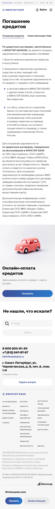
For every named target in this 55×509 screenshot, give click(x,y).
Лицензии (24, 441)
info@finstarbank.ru (13, 356)
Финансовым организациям (9, 412)
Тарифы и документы (25, 416)
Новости (24, 406)
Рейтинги (24, 411)
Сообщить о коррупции (43, 423)
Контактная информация (26, 428)
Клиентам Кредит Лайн (40, 36)
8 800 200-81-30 (14, 348)
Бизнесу (18, 3)
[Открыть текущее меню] (51, 10)
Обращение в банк (43, 416)
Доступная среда (43, 402)
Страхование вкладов (43, 409)
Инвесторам (7, 418)
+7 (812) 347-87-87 (15, 352)
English (41, 446)
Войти (43, 9)
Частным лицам (7, 2)
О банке (42, 2)
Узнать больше (36, 500)
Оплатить (27, 293)
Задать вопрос (27, 382)
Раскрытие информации (26, 435)
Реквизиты (25, 423)
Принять (14, 500)
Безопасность (26, 446)
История (23, 402)
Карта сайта (43, 430)
